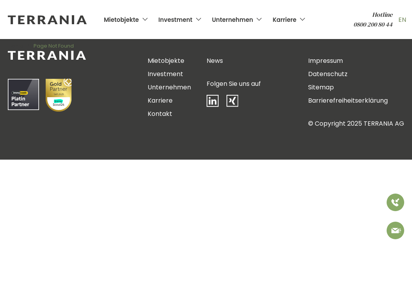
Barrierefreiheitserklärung (348, 100)
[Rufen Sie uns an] (395, 204)
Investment (176, 20)
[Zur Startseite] (54, 19)
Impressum (325, 60)
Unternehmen (232, 20)
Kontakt (160, 113)
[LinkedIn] (217, 102)
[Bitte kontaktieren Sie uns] (395, 232)
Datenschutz (328, 73)
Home (15, 45)
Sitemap (321, 87)
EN (402, 19)
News (215, 60)
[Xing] (236, 102)
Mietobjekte (121, 20)
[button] (17, 264)
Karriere (284, 20)
